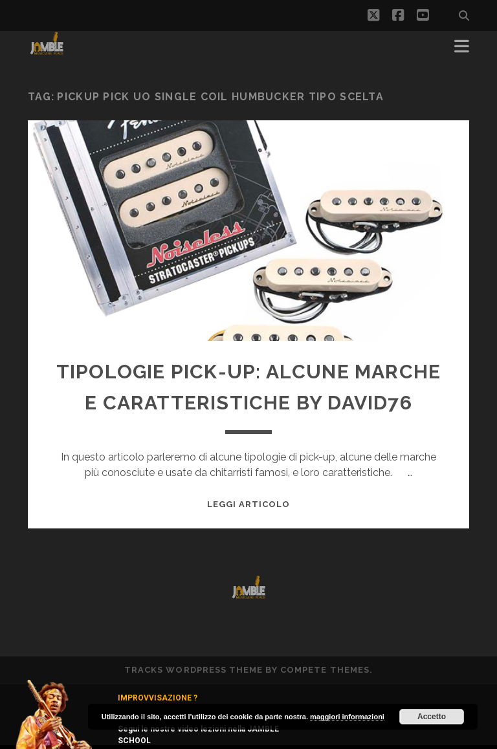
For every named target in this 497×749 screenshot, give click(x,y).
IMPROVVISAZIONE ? (157, 697)
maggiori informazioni (347, 717)
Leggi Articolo (249, 504)
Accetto (431, 716)
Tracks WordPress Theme (193, 670)
